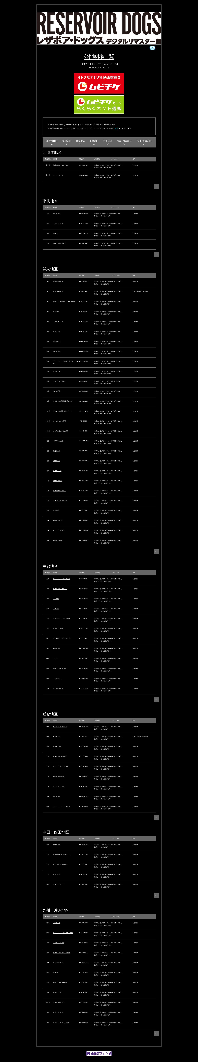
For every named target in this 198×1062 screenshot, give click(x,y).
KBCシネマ (56, 923)
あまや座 (56, 510)
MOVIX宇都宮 (57, 520)
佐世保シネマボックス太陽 (61, 952)
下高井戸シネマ (58, 321)
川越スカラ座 (57, 471)
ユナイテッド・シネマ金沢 (61, 618)
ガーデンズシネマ (58, 1002)
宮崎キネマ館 (57, 992)
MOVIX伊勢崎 (57, 540)
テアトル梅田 (57, 746)
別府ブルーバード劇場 (60, 982)
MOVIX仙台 (56, 213)
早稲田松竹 (56, 341)
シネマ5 (55, 972)
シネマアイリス (58, 175)
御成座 (55, 233)
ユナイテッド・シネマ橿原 (61, 806)
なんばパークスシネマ (60, 726)
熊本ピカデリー (58, 962)
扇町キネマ (56, 736)
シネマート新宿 (58, 291)
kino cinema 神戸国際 (60, 756)
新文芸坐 (56, 311)
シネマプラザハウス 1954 (61, 1022)
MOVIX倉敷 (56, 844)
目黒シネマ (56, 331)
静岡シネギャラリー (59, 668)
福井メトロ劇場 (58, 628)
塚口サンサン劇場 (58, 786)
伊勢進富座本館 (58, 688)
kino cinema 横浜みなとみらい (62, 411)
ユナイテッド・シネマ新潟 (61, 579)
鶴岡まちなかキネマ (59, 243)
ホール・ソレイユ (58, 884)
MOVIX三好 (56, 648)
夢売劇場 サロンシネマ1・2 (61, 854)
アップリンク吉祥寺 (59, 381)
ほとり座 (56, 608)
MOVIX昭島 (56, 391)
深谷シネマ (56, 451)
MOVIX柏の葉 (57, 481)
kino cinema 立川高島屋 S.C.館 (62, 401)
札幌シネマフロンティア (60, 165)
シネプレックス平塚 (59, 421)
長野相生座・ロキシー (60, 589)
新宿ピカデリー (58, 281)
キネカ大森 (56, 371)
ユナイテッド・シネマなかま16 (63, 933)
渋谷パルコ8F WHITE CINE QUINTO (64, 301)
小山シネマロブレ (58, 530)
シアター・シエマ (58, 943)
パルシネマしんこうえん (60, 766)
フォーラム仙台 (58, 223)
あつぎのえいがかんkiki (60, 431)
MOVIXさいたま (58, 441)
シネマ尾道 (56, 874)
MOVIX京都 (56, 796)
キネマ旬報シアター (59, 490)
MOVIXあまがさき (59, 776)
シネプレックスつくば (60, 500)
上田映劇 (56, 599)
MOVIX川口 (56, 461)
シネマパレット (58, 1012)
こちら (115, 128)
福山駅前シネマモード (60, 864)
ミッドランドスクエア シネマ (62, 638)
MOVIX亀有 (56, 351)
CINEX (55, 658)
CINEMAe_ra (57, 678)
